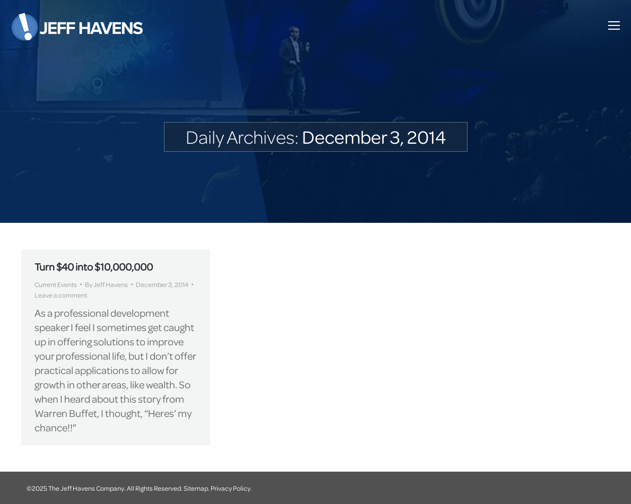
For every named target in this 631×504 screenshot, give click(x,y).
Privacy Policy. (231, 488)
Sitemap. (197, 488)
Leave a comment (60, 295)
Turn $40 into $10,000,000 (93, 266)
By (106, 284)
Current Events (55, 284)
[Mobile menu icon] (614, 25)
